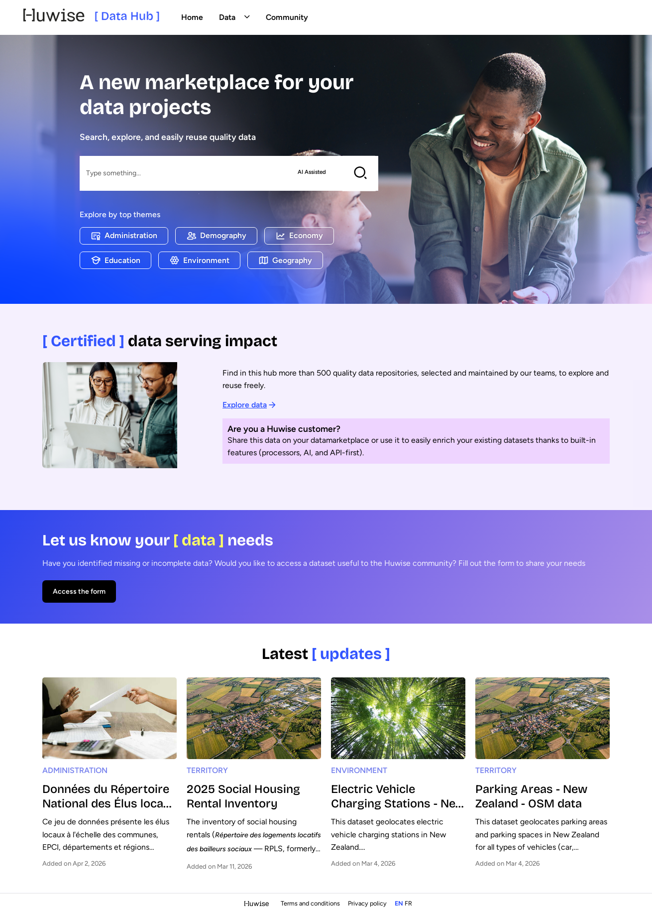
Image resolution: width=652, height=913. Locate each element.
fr (408, 903)
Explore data (249, 404)
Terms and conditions (311, 903)
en (399, 903)
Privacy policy (368, 903)
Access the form (79, 591)
